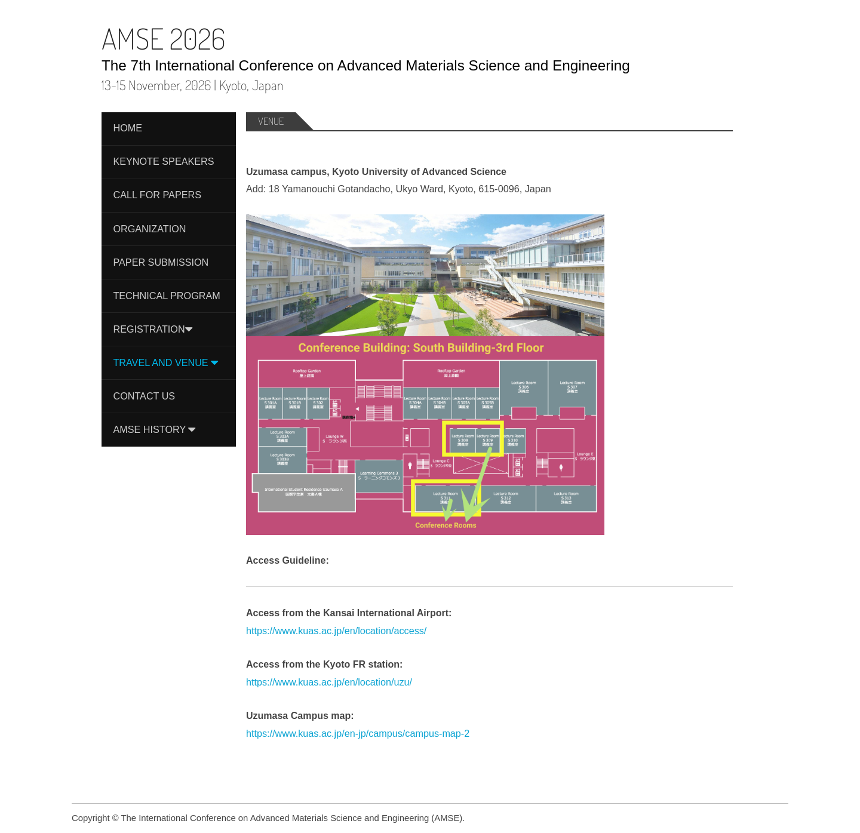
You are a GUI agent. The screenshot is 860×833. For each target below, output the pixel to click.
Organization (149, 228)
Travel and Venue (165, 362)
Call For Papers (157, 194)
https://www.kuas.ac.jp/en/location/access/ (336, 630)
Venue (271, 121)
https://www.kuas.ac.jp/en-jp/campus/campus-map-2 (357, 733)
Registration (152, 329)
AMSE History (154, 429)
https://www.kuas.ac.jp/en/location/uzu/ (329, 682)
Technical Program (166, 295)
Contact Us (144, 396)
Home (127, 127)
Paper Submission (160, 262)
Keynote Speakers (163, 161)
